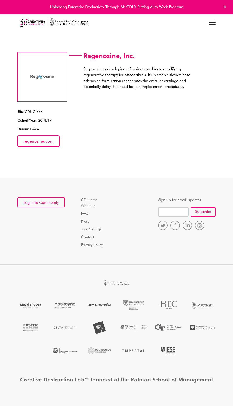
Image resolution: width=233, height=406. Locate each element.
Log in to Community (41, 203)
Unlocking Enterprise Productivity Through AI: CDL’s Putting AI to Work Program (116, 7)
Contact (87, 237)
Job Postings (91, 229)
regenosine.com (38, 141)
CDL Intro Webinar (89, 203)
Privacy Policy (92, 245)
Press (85, 222)
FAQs (85, 214)
